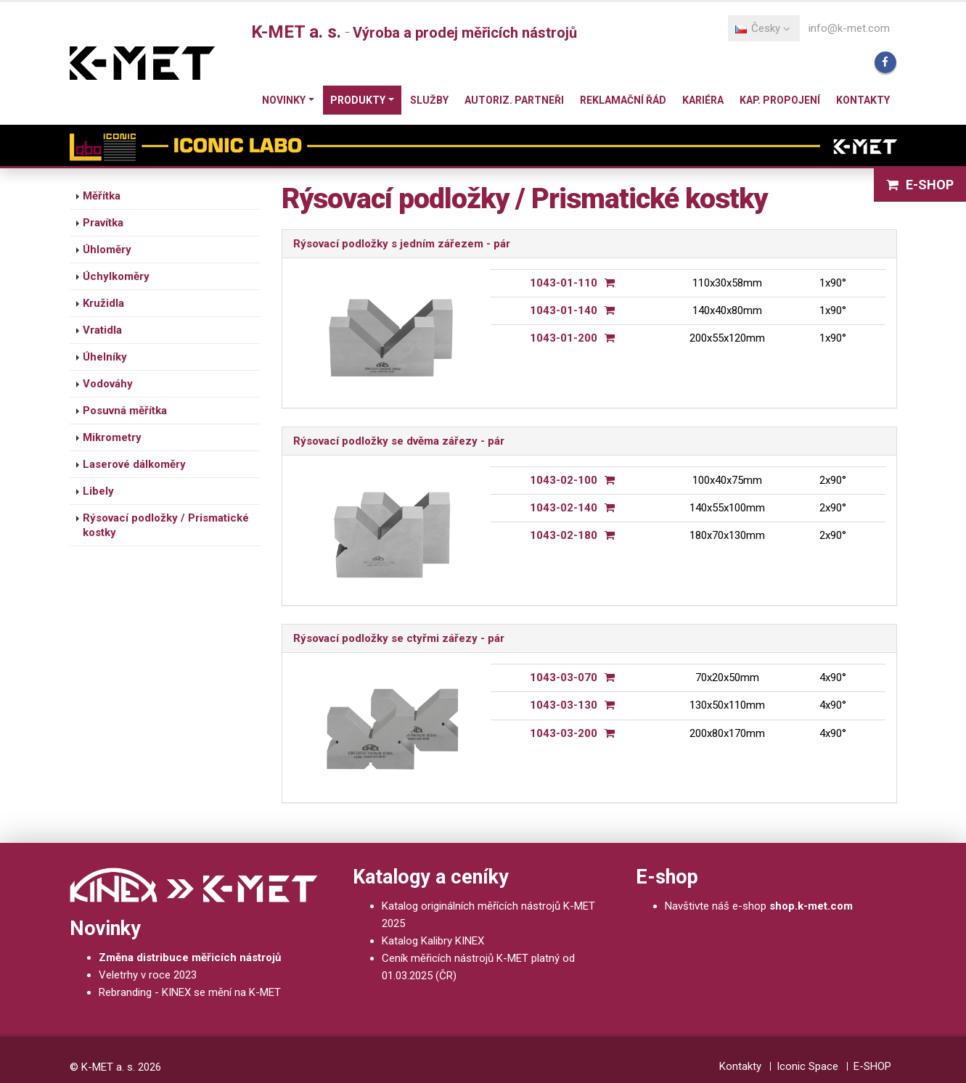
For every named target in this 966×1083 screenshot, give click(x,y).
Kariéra (703, 100)
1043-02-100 (563, 480)
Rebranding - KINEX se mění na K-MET (190, 992)
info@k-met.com (849, 28)
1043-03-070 (563, 677)
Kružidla (103, 303)
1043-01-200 (563, 338)
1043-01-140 (563, 310)
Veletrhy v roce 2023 (148, 974)
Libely (98, 491)
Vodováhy (108, 383)
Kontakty (863, 100)
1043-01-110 (563, 282)
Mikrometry (112, 437)
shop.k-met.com (811, 906)
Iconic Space (807, 1066)
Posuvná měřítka (125, 410)
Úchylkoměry (116, 276)
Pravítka (103, 222)
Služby (429, 100)
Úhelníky (105, 356)
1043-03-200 (563, 733)
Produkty (357, 100)
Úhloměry (107, 249)
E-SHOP (920, 184)
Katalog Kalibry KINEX (433, 940)
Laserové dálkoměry (134, 464)
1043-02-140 (563, 507)
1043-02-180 (563, 535)
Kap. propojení (780, 100)
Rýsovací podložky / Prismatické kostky (166, 525)
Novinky (284, 100)
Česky (762, 28)
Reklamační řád (623, 100)
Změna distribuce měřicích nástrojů (190, 957)
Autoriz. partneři (514, 100)
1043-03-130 (563, 705)
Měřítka (101, 195)
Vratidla (102, 330)
